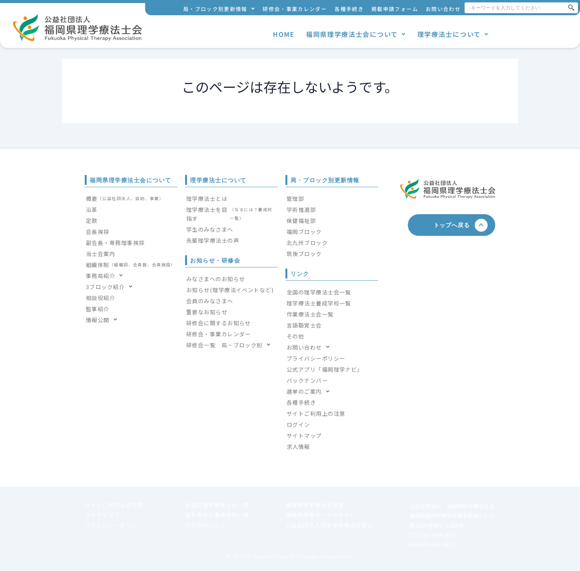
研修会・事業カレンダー (295, 9)
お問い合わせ (443, 9)
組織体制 (131, 264)
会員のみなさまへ (209, 301)
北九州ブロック (307, 243)
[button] (219, 9)
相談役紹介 (100, 298)
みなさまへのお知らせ (215, 279)
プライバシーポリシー (316, 358)
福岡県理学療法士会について (356, 34)
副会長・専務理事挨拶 (115, 243)
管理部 (295, 198)
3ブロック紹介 (111, 286)
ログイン (298, 424)
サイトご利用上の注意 (316, 413)
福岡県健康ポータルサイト (320, 515)
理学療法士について (453, 34)
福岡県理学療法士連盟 (314, 505)
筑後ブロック (304, 254)
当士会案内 (100, 254)
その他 (295, 336)
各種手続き (349, 9)
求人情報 (298, 446)
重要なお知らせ (206, 312)
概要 (125, 198)
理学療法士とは (206, 198)
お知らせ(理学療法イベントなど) (230, 290)
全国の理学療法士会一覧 (319, 292)
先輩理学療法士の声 (212, 240)
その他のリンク (205, 525)
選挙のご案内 (310, 391)
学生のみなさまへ (209, 229)
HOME (284, 34)
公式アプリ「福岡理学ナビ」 (325, 369)
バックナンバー (307, 380)
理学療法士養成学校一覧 (319, 303)
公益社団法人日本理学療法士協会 (329, 525)
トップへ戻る (455, 225)
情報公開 (104, 319)
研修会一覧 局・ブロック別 (230, 344)
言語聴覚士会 (304, 325)
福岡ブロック (304, 231)
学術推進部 (301, 209)
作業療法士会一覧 (310, 314)
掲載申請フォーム (394, 9)
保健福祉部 (301, 220)
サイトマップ (304, 435)
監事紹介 (97, 309)
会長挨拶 (97, 231)
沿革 (92, 209)
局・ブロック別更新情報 (219, 9)
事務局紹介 (107, 275)
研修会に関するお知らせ (218, 323)
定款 (92, 220)
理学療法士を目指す (231, 214)
